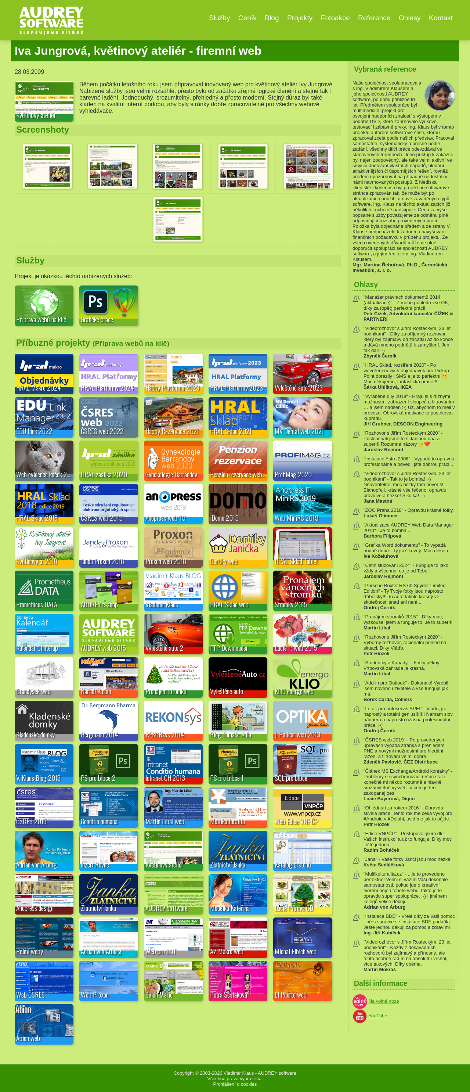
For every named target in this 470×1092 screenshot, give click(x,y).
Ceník (247, 18)
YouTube (377, 1016)
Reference (374, 18)
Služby (219, 18)
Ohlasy (410, 18)
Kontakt (441, 18)
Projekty (299, 18)
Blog (272, 18)
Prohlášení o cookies (235, 1084)
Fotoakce (335, 18)
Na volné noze (384, 1001)
